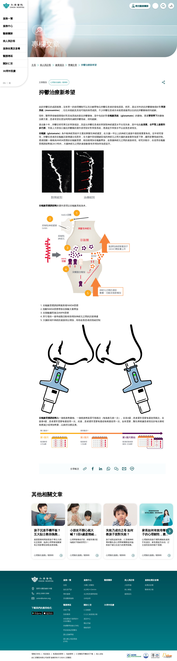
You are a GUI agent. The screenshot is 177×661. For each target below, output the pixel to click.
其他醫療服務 (68, 598)
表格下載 (66, 610)
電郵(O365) (35, 654)
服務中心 (8, 26)
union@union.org (43, 598)
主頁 (33, 64)
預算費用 (66, 614)
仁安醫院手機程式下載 (84, 654)
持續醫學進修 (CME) (71, 625)
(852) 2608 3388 (42, 593)
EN (4, 83)
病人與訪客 (9, 41)
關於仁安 (8, 63)
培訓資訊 (46, 654)
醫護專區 (8, 56)
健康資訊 (59, 64)
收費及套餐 (149, 585)
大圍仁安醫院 (89, 585)
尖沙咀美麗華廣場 (90, 594)
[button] (173, 531)
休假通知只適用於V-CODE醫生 (71, 620)
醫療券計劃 (149, 589)
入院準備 (128, 585)
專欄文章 (72, 64)
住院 (65, 585)
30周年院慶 (9, 71)
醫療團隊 (8, 33)
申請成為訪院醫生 (70, 630)
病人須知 (99, 654)
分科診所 (87, 598)
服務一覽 (8, 18)
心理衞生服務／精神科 (59, 82)
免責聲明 (69, 654)
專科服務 (66, 594)
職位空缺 (87, 623)
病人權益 (128, 589)
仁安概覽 (87, 610)
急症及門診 (67, 589)
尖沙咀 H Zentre (90, 589)
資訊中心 (87, 619)
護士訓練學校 (68, 634)
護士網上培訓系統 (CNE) (70, 640)
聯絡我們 (87, 627)
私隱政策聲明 (58, 654)
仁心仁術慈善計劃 (90, 614)
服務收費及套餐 (11, 48)
